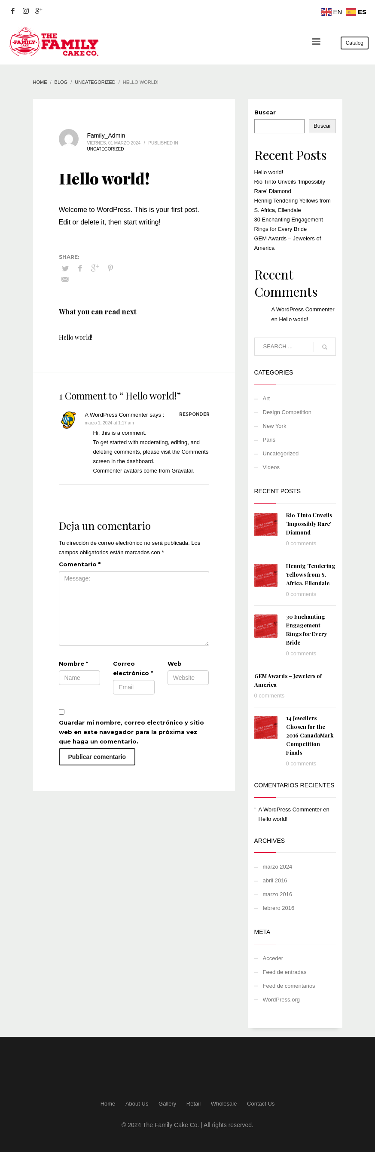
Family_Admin (106, 135)
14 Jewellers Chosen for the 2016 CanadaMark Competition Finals (309, 735)
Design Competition (287, 412)
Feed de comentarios (289, 986)
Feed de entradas (285, 972)
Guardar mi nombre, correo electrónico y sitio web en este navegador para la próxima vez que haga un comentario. (131, 732)
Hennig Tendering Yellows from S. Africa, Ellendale (310, 574)
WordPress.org (281, 999)
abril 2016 (275, 880)
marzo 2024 (278, 866)
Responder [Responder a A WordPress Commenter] (194, 414)
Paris (269, 439)
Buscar (265, 112)
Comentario (80, 564)
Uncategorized (105, 149)
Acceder (273, 958)
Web (175, 663)
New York (275, 426)
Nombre (73, 663)
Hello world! (75, 337)
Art (266, 398)
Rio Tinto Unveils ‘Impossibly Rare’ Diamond (309, 523)
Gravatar (182, 470)
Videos (271, 467)
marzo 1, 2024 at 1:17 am (109, 423)
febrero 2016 (279, 908)
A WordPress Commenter (116, 415)
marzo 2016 (278, 894)
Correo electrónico (133, 668)
